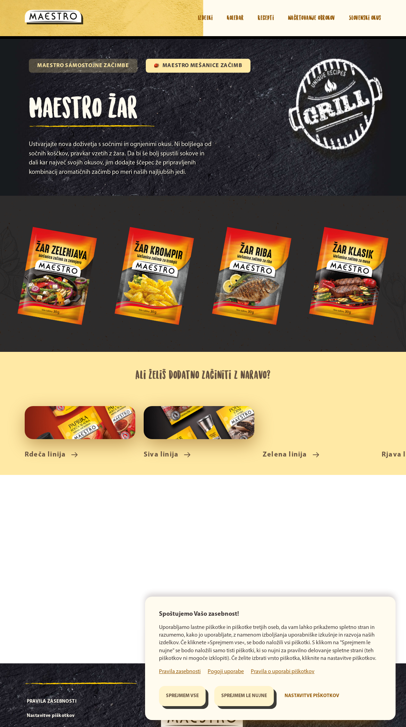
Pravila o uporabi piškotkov (283, 672)
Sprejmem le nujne (244, 695)
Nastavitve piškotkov (312, 695)
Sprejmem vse (182, 695)
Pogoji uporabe (226, 672)
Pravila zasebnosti (180, 672)
